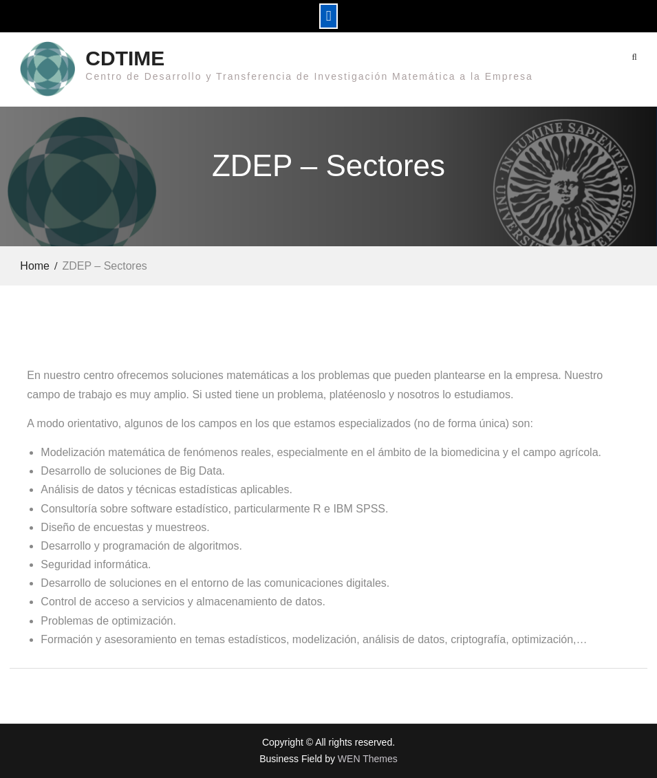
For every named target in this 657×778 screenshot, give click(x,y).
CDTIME (124, 58)
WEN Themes (368, 758)
